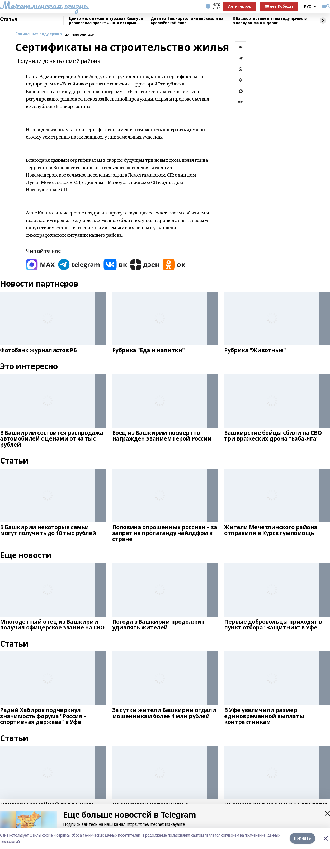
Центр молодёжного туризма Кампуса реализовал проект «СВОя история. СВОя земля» (106, 20)
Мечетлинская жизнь (44, 5)
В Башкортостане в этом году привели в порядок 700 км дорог (270, 20)
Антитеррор (239, 6)
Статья (8, 19)
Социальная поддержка (38, 34)
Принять (302, 838)
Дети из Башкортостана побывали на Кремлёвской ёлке (187, 20)
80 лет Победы (279, 6)
